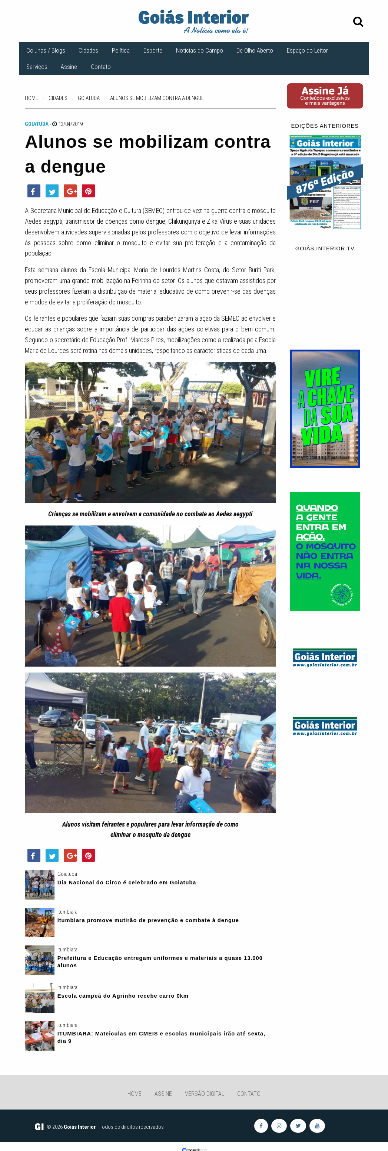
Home (134, 1093)
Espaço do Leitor (307, 50)
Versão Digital (204, 1093)
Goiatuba (37, 124)
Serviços (36, 66)
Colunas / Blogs (45, 50)
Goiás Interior (80, 1127)
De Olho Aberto (254, 50)
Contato (101, 66)
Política (121, 50)
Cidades (88, 50)
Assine (69, 66)
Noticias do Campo (199, 50)
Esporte (152, 50)
